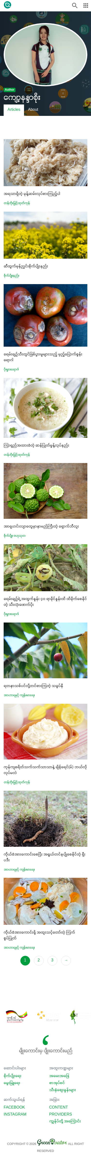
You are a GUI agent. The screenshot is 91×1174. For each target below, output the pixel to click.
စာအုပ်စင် (57, 1083)
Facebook (14, 1107)
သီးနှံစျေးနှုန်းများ (62, 1090)
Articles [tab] (14, 109)
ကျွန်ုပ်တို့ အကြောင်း (65, 1121)
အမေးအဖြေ (59, 1076)
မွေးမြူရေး (12, 1083)
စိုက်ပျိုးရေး (12, 1076)
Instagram (15, 1114)
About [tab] (33, 109)
